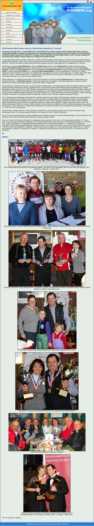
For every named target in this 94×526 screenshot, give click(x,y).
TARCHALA (65, 524)
